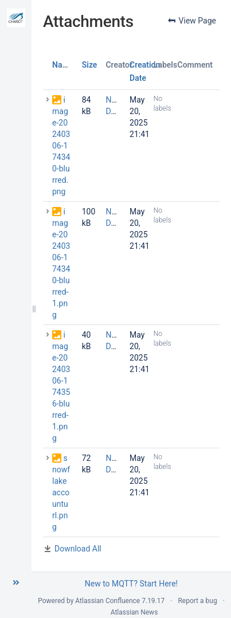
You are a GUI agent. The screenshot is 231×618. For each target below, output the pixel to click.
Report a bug (197, 601)
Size (89, 64)
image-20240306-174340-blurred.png (61, 145)
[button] (16, 582)
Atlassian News (134, 612)
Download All (77, 548)
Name (62, 64)
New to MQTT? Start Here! (131, 583)
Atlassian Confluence (107, 601)
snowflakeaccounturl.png (61, 492)
